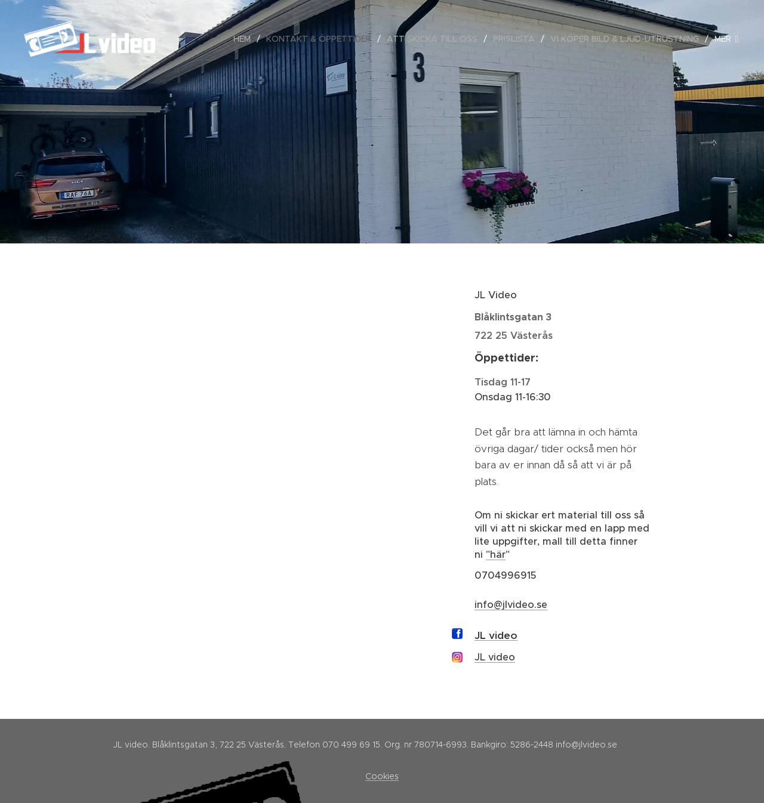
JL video (496, 635)
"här (496, 554)
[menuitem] (245, 39)
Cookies (382, 776)
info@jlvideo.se (511, 604)
